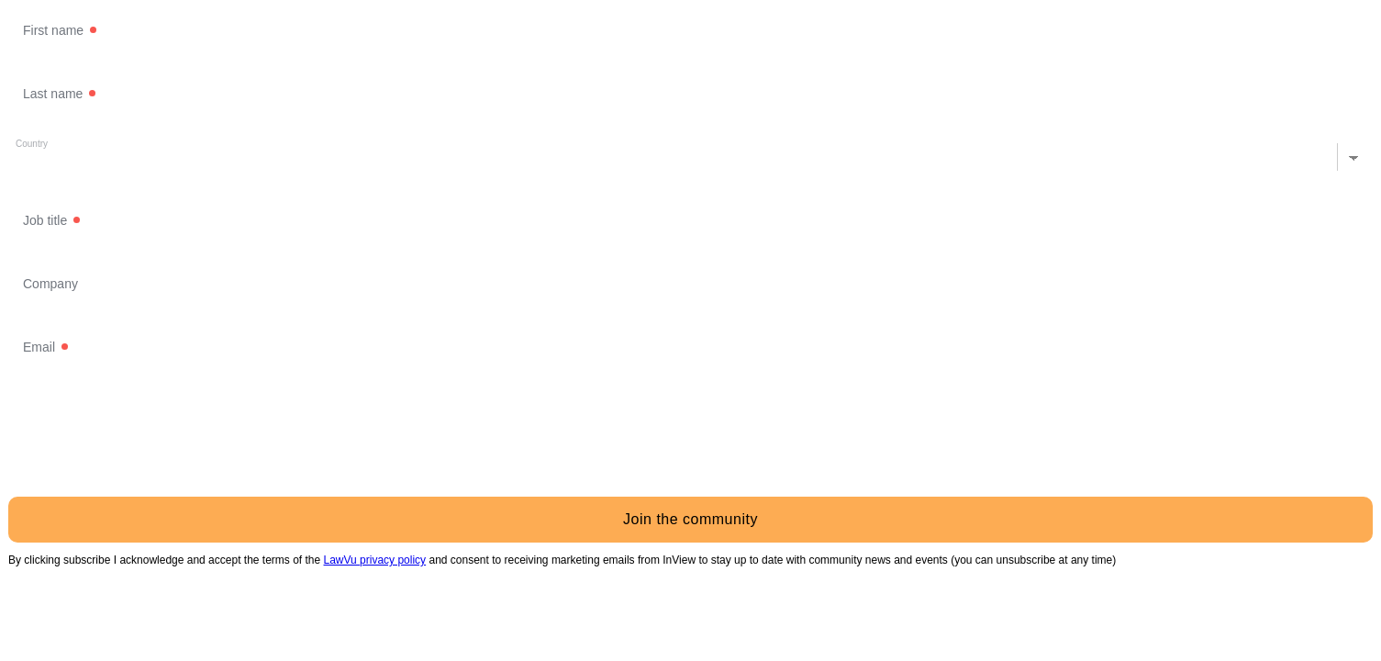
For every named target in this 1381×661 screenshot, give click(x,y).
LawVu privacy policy (375, 560)
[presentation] (147, 446)
